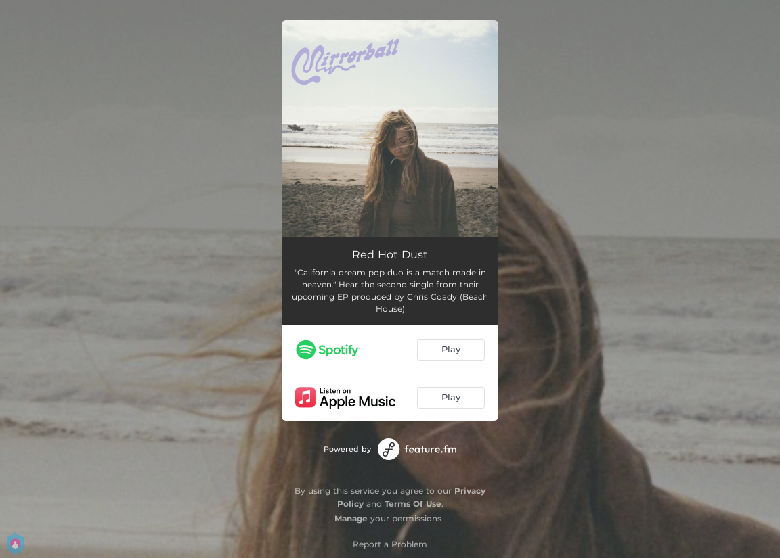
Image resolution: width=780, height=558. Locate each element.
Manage (351, 518)
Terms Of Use (413, 503)
